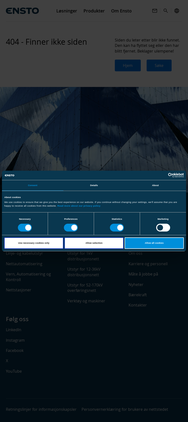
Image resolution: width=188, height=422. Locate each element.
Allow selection (94, 243)
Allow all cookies (154, 243)
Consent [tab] (32, 185)
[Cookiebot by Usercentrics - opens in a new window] (162, 175)
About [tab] (155, 185)
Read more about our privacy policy (78, 206)
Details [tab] (94, 185)
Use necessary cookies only (33, 243)
